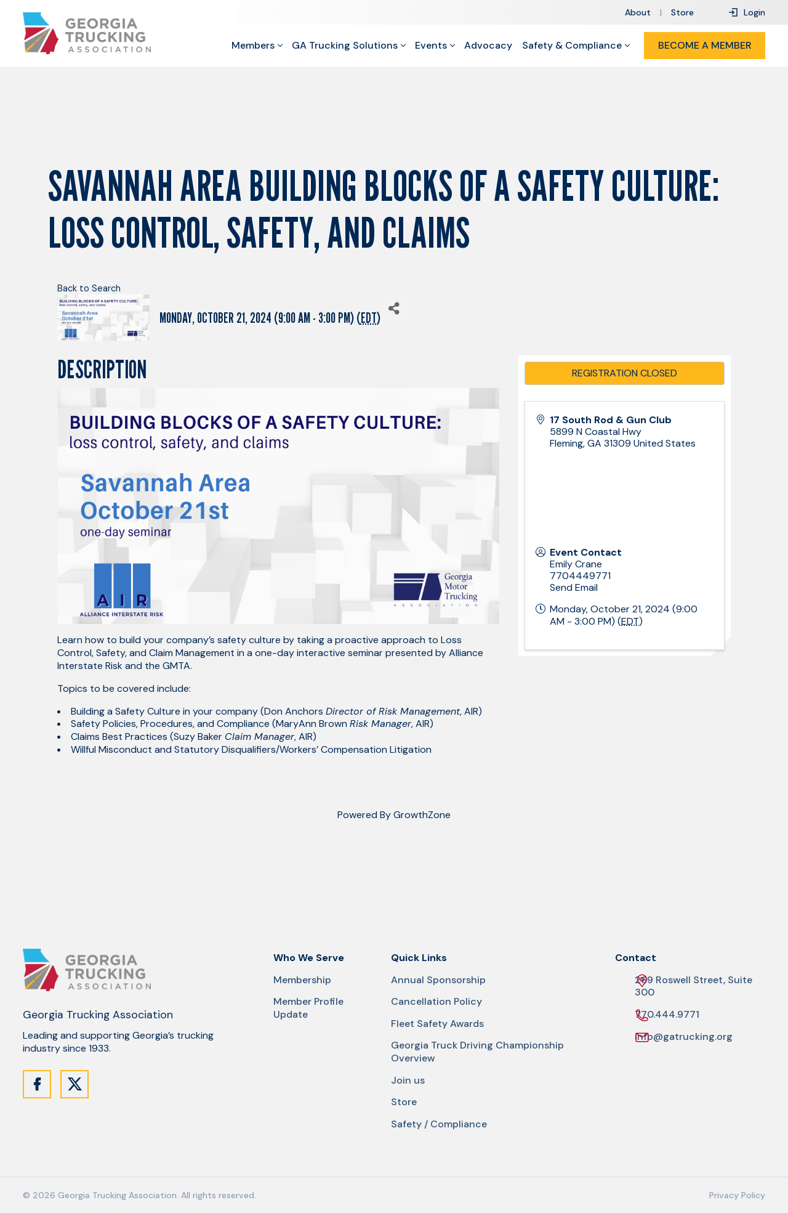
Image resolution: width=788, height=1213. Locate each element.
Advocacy (488, 45)
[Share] (394, 308)
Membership (302, 980)
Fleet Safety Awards (437, 1024)
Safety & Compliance (572, 45)
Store (682, 12)
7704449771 (580, 575)
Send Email (574, 587)
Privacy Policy (737, 1195)
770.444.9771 (667, 1014)
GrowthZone (422, 814)
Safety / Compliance (439, 1124)
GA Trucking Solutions (345, 45)
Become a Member (705, 45)
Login (746, 12)
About (638, 12)
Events (431, 45)
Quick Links (419, 958)
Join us (408, 1080)
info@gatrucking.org (684, 1037)
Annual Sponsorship (438, 980)
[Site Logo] (87, 33)
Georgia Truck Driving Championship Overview (477, 1052)
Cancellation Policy (436, 1002)
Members (253, 45)
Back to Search (89, 288)
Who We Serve (308, 958)
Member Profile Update (308, 1008)
